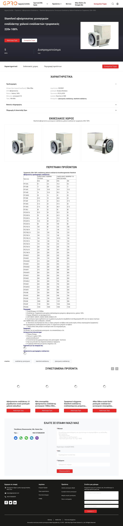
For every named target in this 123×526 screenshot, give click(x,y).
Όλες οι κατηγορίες (67, 499)
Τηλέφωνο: (61, 460)
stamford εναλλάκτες (42, 361)
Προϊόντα (18, 10)
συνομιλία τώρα (29, 40)
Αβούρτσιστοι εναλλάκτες (30, 10)
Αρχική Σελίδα (8, 10)
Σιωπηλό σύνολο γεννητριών (69, 491)
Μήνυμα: (60, 428)
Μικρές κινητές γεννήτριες (69, 495)
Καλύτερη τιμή (12, 40)
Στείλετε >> (90, 511)
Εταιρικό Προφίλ (43, 487)
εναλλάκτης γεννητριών (22, 361)
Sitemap (50, 519)
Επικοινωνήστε (64, 471)
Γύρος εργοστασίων (44, 491)
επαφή (40, 498)
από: (59, 451)
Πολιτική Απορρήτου (70, 519)
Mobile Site (58, 519)
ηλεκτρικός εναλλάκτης (62, 361)
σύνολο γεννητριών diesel (68, 488)
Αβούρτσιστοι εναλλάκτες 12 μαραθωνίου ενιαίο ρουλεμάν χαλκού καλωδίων (18, 403)
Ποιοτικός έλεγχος (44, 495)
